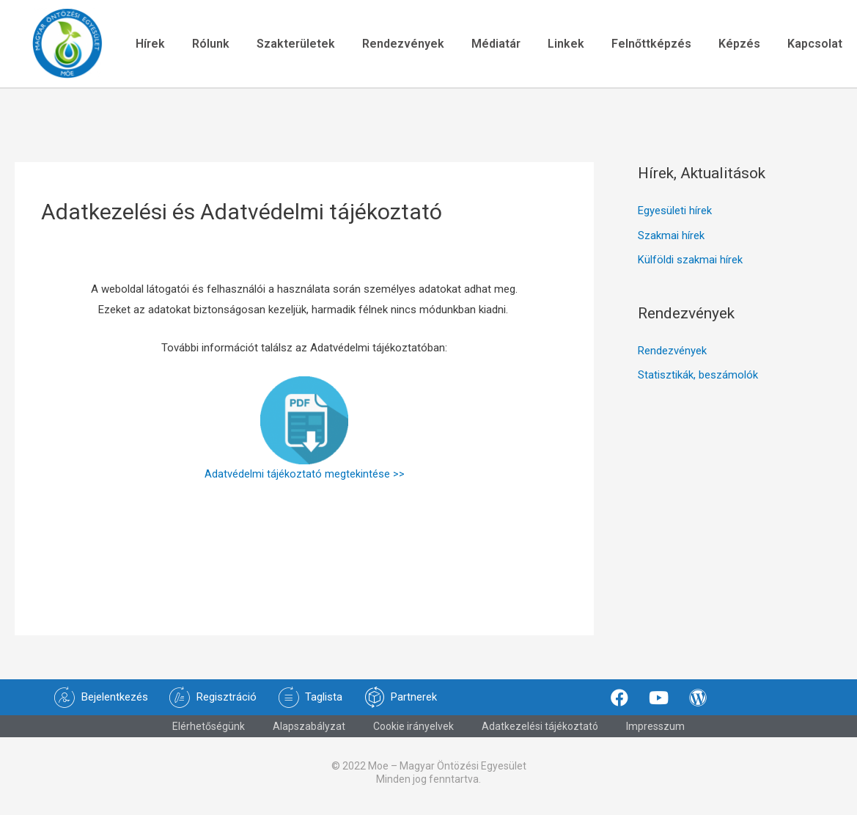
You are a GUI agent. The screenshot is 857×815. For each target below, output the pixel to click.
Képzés (746, 45)
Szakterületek (291, 45)
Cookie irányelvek (413, 731)
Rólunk (204, 45)
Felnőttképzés (656, 45)
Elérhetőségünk (208, 731)
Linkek (568, 45)
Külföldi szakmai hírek (690, 265)
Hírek (141, 45)
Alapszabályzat (309, 731)
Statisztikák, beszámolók (698, 381)
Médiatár (496, 45)
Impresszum (655, 731)
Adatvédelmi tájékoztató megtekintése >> (305, 478)
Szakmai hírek (671, 240)
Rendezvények (401, 45)
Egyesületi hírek (675, 215)
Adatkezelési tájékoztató (540, 731)
